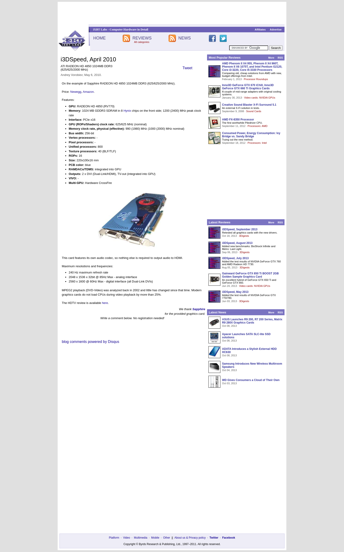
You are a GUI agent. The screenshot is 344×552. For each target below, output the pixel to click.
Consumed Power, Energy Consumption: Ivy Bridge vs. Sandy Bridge (251, 135)
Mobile (155, 537)
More (271, 57)
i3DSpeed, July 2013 (235, 258)
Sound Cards (253, 111)
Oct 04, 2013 (229, 370)
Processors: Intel (257, 142)
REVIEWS (141, 38)
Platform (114, 537)
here (105, 303)
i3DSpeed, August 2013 (237, 243)
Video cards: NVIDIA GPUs (259, 97)
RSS (280, 57)
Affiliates (260, 29)
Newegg (75, 91)
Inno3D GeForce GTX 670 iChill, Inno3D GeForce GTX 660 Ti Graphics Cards (248, 87)
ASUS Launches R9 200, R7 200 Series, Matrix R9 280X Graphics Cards (252, 321)
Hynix (127, 110)
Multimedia (140, 537)
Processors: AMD (257, 126)
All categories (141, 42)
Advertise (276, 29)
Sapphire (198, 309)
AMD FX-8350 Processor (238, 119)
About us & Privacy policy (189, 537)
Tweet (188, 68)
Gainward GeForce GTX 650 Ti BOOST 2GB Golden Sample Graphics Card (250, 275)
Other (166, 537)
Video (126, 537)
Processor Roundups (256, 79)
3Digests (244, 235)
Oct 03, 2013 (229, 383)
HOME (99, 38)
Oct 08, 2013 (229, 325)
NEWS (184, 38)
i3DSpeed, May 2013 (235, 292)
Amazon (88, 91)
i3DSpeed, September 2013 (239, 229)
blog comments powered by (90, 342)
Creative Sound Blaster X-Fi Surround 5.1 (249, 104)
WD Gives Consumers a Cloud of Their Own (250, 380)
